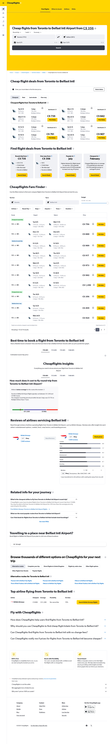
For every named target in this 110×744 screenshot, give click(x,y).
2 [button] (101, 330)
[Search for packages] (3, 21)
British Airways (25, 435)
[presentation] (95, 28)
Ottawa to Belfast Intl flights (84, 580)
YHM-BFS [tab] (71, 350)
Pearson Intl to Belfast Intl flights (53, 580)
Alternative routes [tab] (18, 566)
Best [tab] (23, 97)
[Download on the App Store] (89, 711)
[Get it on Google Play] (89, 707)
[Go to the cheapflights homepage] (14, 3)
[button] (3, 3)
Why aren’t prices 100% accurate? (59, 691)
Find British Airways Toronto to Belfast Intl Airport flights (30, 509)
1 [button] (97, 330)
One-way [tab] (44, 97)
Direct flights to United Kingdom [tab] (54, 566)
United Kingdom (25, 72)
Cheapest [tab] (15, 97)
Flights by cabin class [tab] (75, 566)
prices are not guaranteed (49, 678)
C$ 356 (88, 28)
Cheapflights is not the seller (59, 684)
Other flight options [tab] (92, 566)
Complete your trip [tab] (34, 566)
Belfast (44, 72)
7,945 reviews (25, 441)
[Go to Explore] (3, 25)
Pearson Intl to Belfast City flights (21, 580)
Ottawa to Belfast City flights (52, 583)
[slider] (107, 203)
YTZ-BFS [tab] (62, 350)
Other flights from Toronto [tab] (20, 571)
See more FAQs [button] (44, 521)
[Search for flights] (3, 9)
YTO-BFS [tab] (45, 350)
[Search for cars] (3, 17)
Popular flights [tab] (37, 571)
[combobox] (38, 32)
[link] (22, 175)
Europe (17, 72)
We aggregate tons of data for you (59, 688)
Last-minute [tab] (33, 97)
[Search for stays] (3, 13)
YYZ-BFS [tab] (54, 350)
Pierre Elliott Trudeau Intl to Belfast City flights (89, 583)
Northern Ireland (36, 72)
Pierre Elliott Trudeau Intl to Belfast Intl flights (25, 583)
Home (11, 72)
